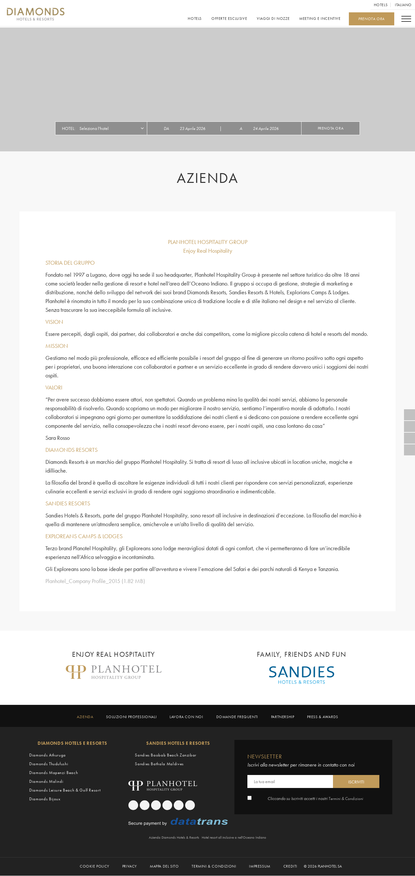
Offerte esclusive (229, 18)
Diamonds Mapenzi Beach (53, 772)
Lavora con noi (186, 717)
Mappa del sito (164, 866)
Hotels (381, 4)
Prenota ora (331, 128)
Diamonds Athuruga (47, 755)
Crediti (290, 866)
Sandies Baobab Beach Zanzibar (165, 755)
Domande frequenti (237, 717)
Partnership (282, 717)
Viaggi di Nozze (273, 18)
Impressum (259, 866)
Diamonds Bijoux (45, 799)
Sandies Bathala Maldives (159, 764)
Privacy (129, 866)
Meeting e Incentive (319, 18)
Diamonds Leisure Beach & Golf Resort (65, 790)
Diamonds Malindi (46, 781)
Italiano (403, 4)
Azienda (85, 717)
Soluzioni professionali (131, 717)
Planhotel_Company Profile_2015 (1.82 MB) (95, 581)
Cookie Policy (94, 866)
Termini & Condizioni (345, 798)
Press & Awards (322, 717)
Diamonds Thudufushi (48, 764)
